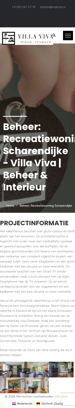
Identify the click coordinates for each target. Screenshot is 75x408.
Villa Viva (60, 396)
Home (10, 206)
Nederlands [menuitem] (24, 403)
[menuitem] (22, 404)
